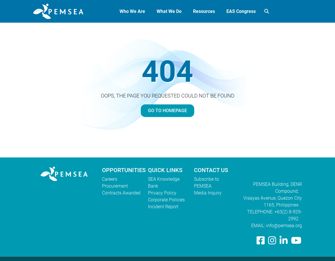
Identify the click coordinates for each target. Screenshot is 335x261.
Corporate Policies (166, 199)
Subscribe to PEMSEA (206, 182)
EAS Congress (241, 11)
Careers (109, 179)
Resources (204, 11)
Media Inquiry (208, 193)
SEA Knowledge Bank (164, 182)
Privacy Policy (162, 193)
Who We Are (132, 11)
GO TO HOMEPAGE (167, 110)
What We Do (169, 11)
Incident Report (163, 206)
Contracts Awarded (121, 193)
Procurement (115, 186)
